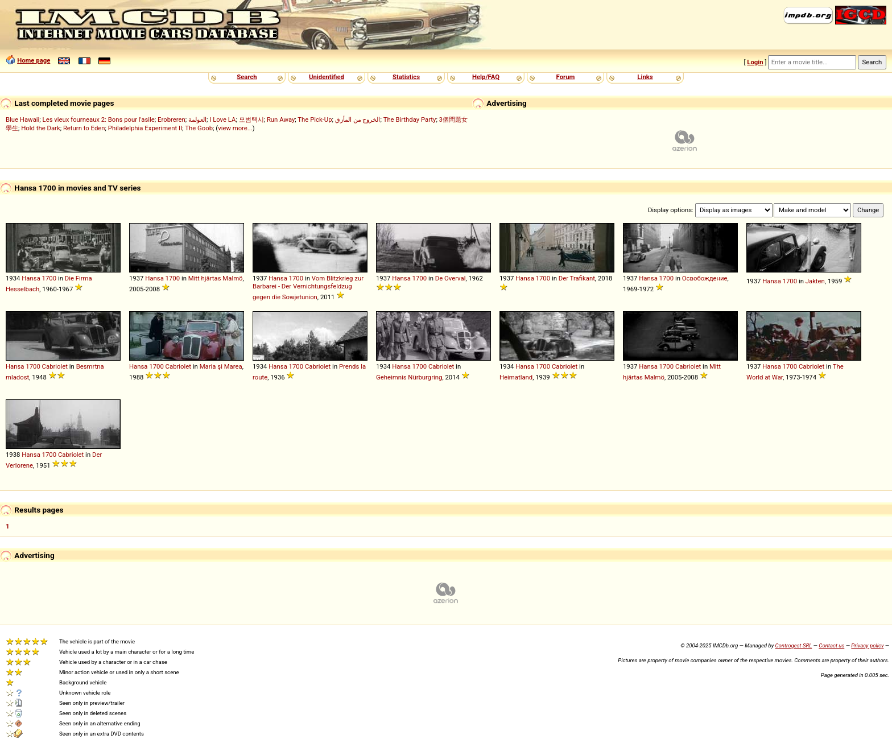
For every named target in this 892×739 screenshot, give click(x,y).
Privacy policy (867, 645)
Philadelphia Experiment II (145, 128)
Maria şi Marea (221, 366)
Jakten (815, 281)
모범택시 (251, 119)
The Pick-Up (315, 119)
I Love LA (222, 119)
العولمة (197, 119)
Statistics (406, 77)
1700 (49, 278)
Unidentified (326, 77)
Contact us (831, 645)
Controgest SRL (793, 645)
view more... (235, 128)
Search (247, 77)
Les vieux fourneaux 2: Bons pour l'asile (99, 119)
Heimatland (515, 377)
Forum (565, 77)
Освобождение (705, 278)
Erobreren (171, 119)
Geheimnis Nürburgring (409, 377)
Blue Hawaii (22, 119)
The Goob (199, 128)
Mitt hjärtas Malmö (215, 278)
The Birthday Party (409, 119)
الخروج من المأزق (358, 119)
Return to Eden (84, 128)
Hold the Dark (40, 128)
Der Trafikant (577, 278)
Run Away (281, 119)
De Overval (450, 278)
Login (755, 62)
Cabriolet (55, 366)
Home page (33, 60)
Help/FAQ (485, 77)
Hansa (31, 278)
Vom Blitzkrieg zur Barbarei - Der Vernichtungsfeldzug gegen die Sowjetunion (308, 287)
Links (645, 77)
